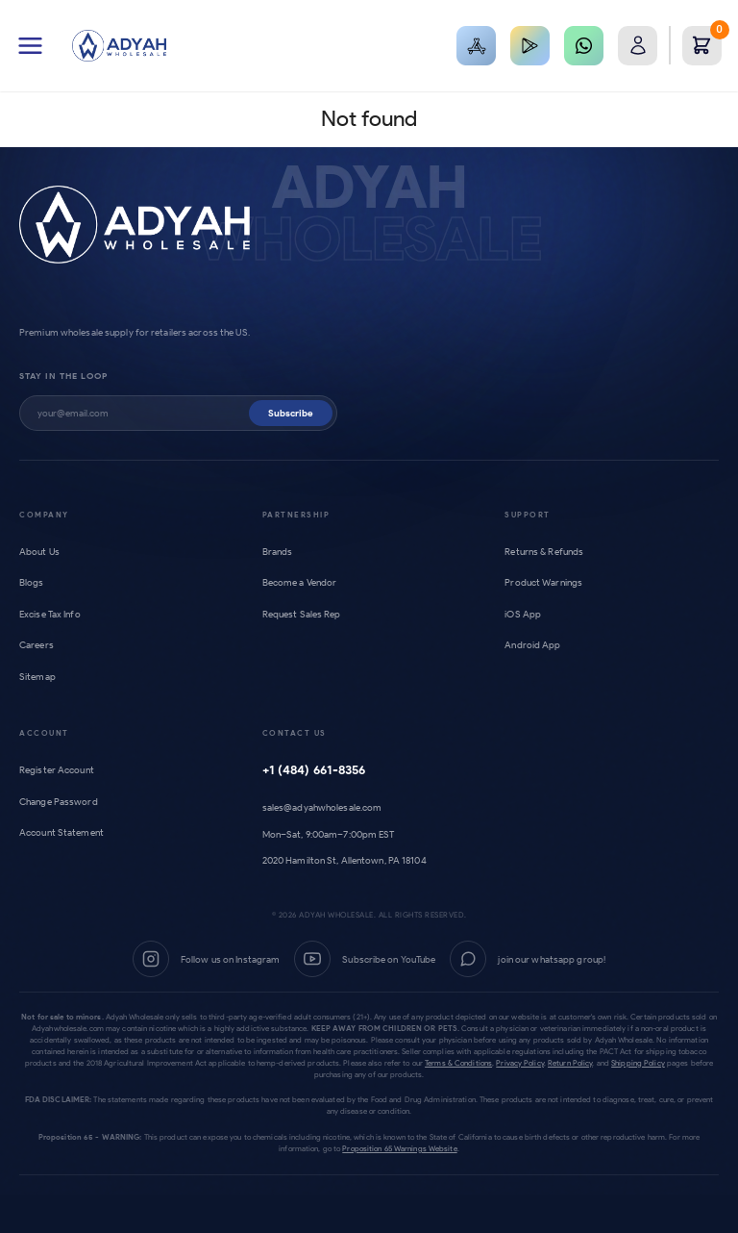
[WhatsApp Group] (527, 959)
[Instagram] (206, 959)
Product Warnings (543, 582)
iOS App (522, 614)
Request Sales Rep (301, 614)
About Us (39, 551)
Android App (532, 645)
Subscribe (290, 413)
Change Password (58, 801)
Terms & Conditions (458, 1063)
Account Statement (61, 832)
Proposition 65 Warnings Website (399, 1148)
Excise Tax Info (50, 614)
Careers (36, 645)
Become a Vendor (299, 582)
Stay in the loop (63, 375)
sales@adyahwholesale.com (322, 807)
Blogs (31, 582)
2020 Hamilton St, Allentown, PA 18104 (344, 860)
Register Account (56, 770)
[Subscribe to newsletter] (143, 413)
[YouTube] (364, 959)
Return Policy (570, 1063)
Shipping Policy (638, 1063)
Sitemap (37, 676)
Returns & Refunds (543, 551)
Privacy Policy (520, 1063)
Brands (277, 551)
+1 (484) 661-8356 (314, 770)
